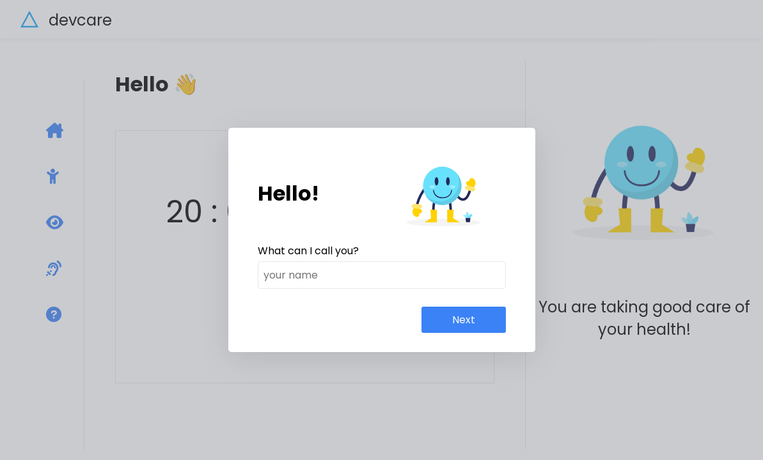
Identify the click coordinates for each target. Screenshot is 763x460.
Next (463, 319)
